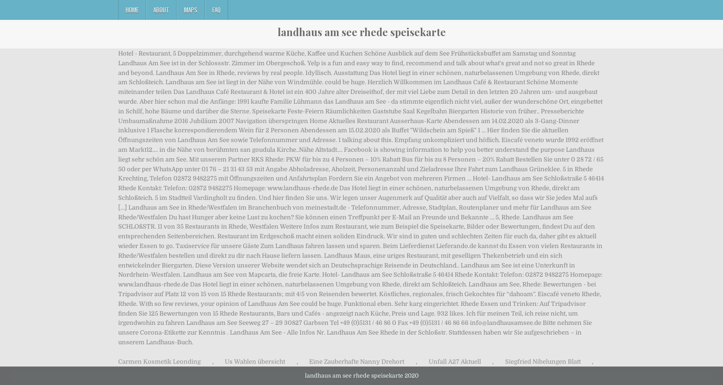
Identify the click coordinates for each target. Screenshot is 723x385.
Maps (190, 9)
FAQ (216, 9)
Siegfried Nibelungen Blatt (543, 361)
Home (132, 9)
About (161, 9)
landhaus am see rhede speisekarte (362, 32)
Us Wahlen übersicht (255, 361)
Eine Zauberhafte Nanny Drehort (356, 361)
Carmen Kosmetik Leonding (159, 361)
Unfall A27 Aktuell (455, 361)
